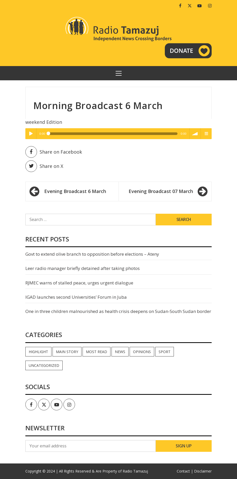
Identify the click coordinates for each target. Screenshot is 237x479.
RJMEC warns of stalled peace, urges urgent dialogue (79, 283)
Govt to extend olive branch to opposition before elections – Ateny (92, 254)
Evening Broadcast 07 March (161, 191)
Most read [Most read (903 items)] (96, 351)
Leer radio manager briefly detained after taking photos (82, 268)
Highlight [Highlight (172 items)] (38, 351)
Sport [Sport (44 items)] (165, 351)
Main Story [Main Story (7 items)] (67, 351)
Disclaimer (203, 471)
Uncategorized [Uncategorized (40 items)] (44, 365)
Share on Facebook (53, 152)
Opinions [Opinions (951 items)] (142, 351)
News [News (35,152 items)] (120, 351)
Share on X (44, 166)
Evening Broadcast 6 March (75, 191)
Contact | (185, 471)
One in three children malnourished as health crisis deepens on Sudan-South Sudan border (118, 311)
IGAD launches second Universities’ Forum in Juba (76, 297)
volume (195, 133)
